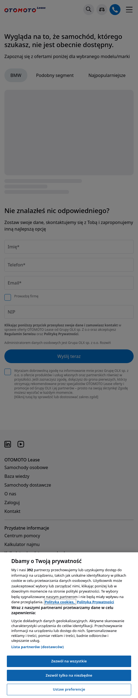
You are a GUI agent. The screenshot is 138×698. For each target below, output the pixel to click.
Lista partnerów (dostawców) (37, 646)
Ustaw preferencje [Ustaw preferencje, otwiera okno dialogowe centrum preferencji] (69, 689)
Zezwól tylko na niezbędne (69, 675)
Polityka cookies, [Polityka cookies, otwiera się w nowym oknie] (60, 601)
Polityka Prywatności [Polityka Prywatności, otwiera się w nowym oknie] (95, 601)
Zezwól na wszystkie (69, 661)
